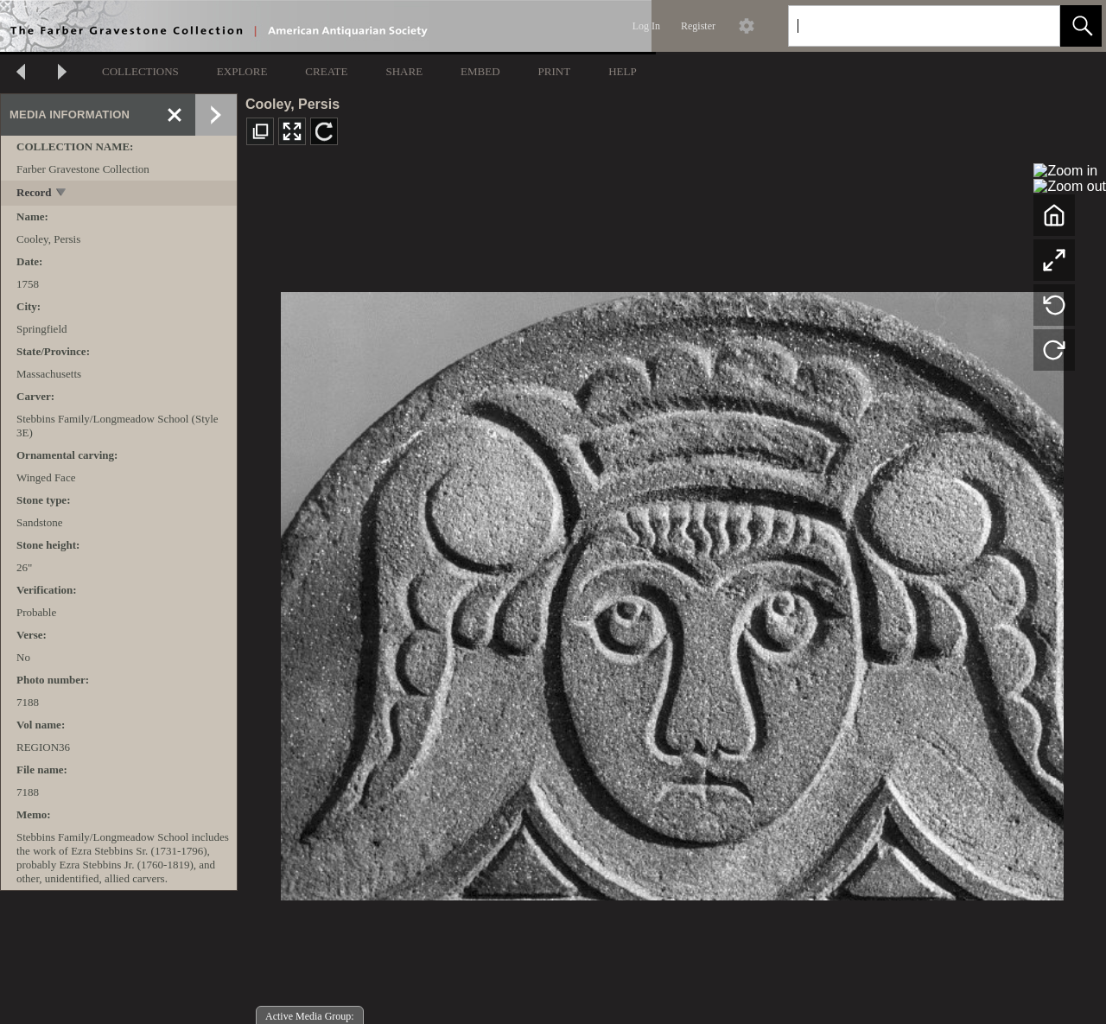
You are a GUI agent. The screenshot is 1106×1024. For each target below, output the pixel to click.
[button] (1081, 26)
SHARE (404, 71)
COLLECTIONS (140, 71)
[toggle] (61, 194)
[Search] (904, 26)
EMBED (480, 71)
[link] (1033, 25)
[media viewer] (672, 591)
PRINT (554, 71)
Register (698, 26)
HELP (622, 71)
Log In (646, 26)
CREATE (326, 71)
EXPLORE (242, 71)
